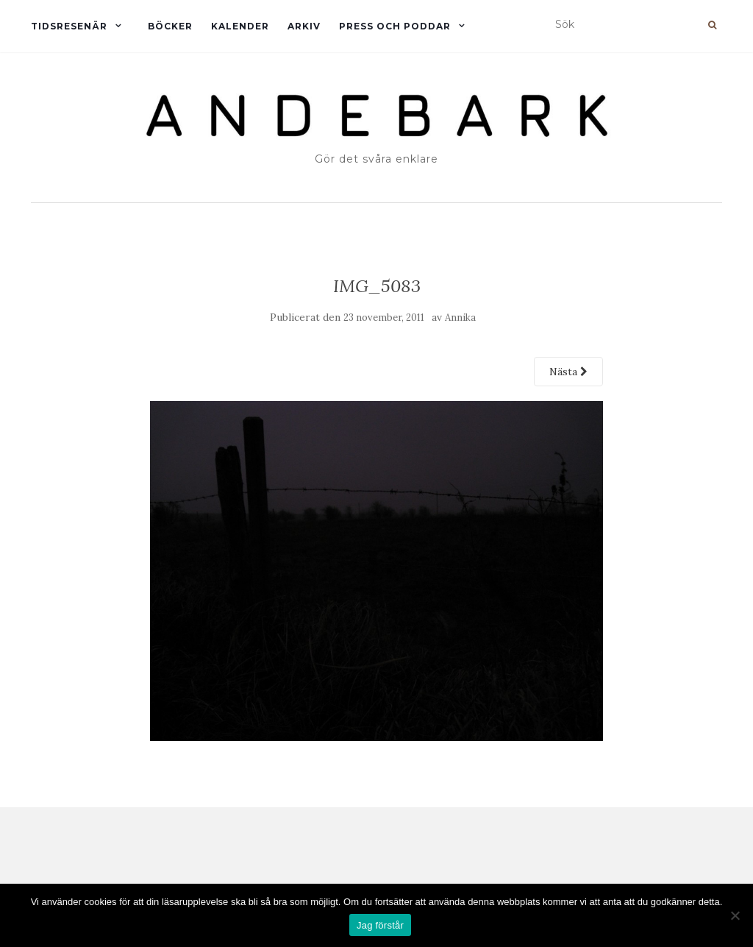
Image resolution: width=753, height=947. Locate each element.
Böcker (170, 26)
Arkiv (304, 26)
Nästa (568, 371)
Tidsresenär (69, 26)
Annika (460, 317)
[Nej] (734, 915)
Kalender (240, 26)
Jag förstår (380, 925)
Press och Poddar (395, 26)
